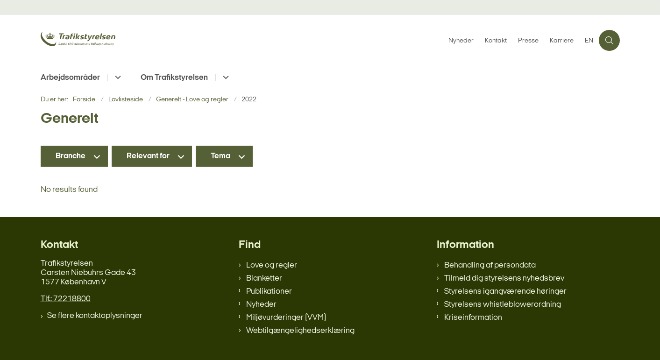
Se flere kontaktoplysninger (94, 316)
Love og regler (271, 265)
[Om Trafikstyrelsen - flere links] (224, 77)
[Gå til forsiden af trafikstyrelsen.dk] (111, 40)
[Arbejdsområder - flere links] (116, 77)
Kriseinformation (473, 318)
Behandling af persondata (490, 265)
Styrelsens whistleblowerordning (502, 305)
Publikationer (269, 292)
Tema (220, 156)
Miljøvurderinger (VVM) (286, 318)
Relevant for (148, 156)
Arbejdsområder (70, 78)
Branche (70, 156)
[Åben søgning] (609, 40)
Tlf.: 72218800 (66, 299)
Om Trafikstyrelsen (174, 78)
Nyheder (261, 305)
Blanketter (264, 278)
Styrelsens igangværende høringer (505, 292)
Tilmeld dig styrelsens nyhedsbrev (504, 278)
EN (589, 41)
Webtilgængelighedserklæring (300, 331)
